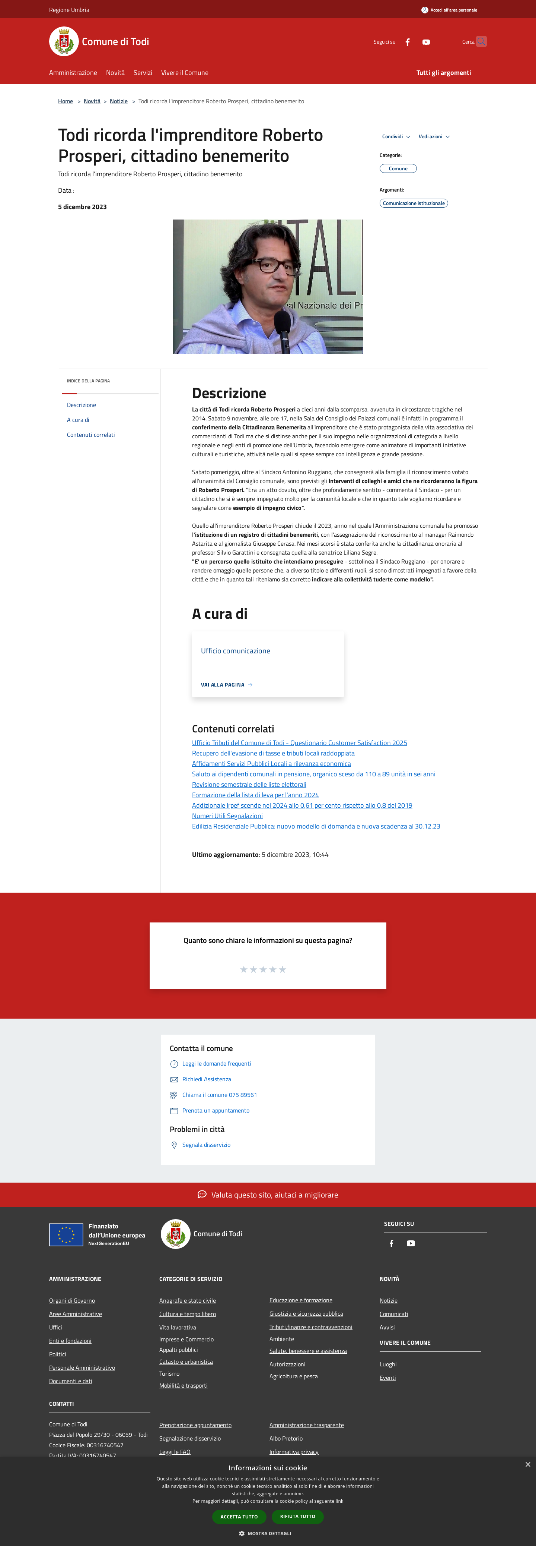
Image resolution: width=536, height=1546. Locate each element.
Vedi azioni (435, 136)
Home (65, 101)
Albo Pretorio (286, 1438)
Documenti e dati (70, 1380)
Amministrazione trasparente (306, 1424)
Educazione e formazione (300, 1300)
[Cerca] (478, 41)
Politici (57, 1354)
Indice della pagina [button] (88, 380)
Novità (92, 101)
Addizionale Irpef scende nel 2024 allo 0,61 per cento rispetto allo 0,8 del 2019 (302, 805)
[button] (268, 1533)
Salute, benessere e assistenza (308, 1350)
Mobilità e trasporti (183, 1385)
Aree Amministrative (75, 1313)
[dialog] (268, 1501)
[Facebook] (393, 41)
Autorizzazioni (287, 1364)
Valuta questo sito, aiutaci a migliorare (268, 1194)
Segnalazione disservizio (190, 1438)
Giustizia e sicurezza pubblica (306, 1313)
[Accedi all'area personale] (449, 10)
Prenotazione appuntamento (195, 1424)
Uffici (55, 1327)
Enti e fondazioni (70, 1340)
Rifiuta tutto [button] (298, 1516)
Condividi (397, 136)
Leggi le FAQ (175, 1451)
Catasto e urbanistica (186, 1361)
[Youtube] (411, 41)
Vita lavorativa (177, 1327)
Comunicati (394, 1313)
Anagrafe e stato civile (187, 1300)
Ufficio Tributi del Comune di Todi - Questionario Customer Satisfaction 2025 (299, 743)
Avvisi (387, 1327)
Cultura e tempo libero (187, 1313)
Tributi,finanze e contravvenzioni (310, 1326)
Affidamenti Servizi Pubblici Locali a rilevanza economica (271, 763)
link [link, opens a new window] (340, 1501)
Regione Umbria (69, 9)
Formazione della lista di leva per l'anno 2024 (255, 795)
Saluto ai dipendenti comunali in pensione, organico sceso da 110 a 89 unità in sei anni (314, 774)
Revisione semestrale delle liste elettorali (249, 784)
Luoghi (388, 1364)
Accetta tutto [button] (239, 1517)
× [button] (527, 1465)
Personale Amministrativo (82, 1367)
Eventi (388, 1377)
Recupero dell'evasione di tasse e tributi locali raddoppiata (273, 753)
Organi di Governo (72, 1300)
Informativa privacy (294, 1451)
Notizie (119, 101)
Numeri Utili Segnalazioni (227, 816)
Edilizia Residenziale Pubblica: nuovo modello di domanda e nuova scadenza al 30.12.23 (316, 826)
